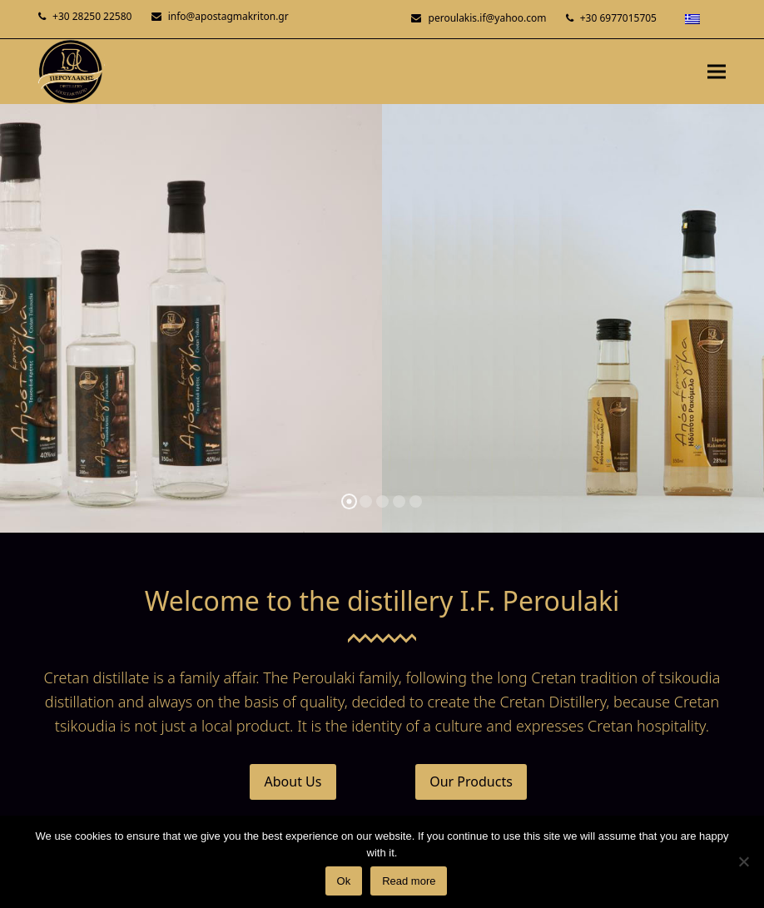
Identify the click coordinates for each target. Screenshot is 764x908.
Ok (344, 881)
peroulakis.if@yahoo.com (488, 18)
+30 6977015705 (618, 18)
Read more (408, 881)
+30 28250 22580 (91, 16)
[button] (716, 71)
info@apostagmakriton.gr (228, 16)
